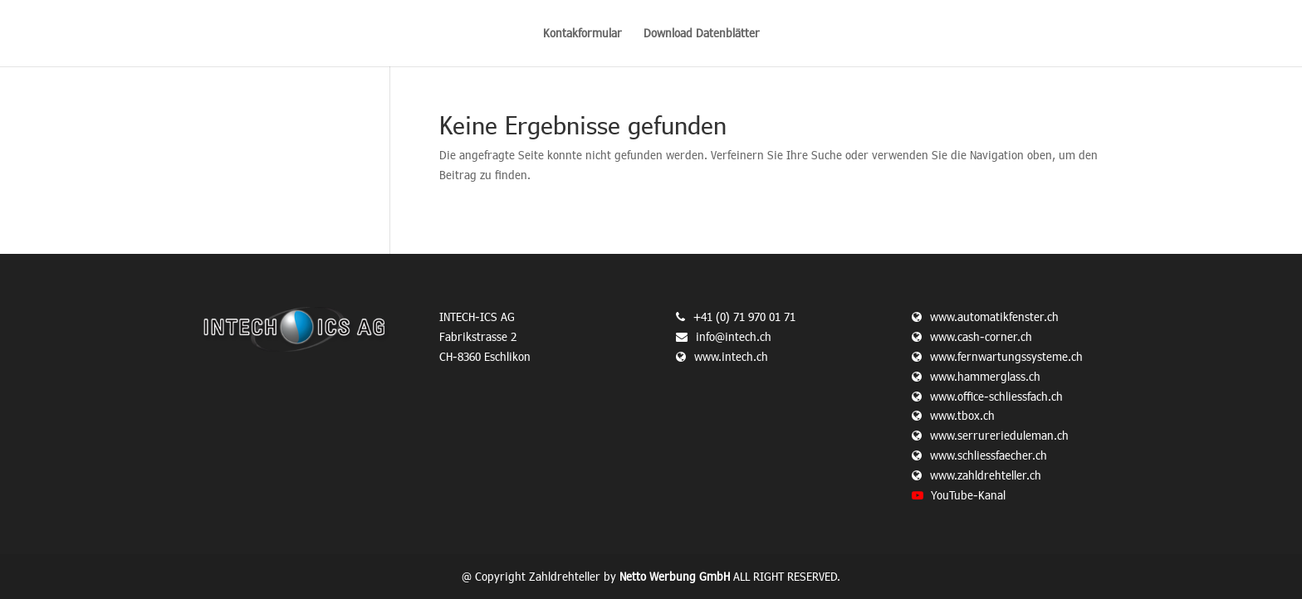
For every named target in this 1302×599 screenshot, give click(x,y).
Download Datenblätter (702, 33)
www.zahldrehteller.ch (985, 475)
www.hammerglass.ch (985, 376)
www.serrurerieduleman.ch (999, 435)
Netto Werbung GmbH (674, 576)
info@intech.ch (733, 336)
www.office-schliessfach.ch (996, 396)
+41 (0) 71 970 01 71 (744, 316)
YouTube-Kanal (968, 495)
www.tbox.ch (962, 415)
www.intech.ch (722, 356)
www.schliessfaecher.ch (988, 455)
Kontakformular (582, 33)
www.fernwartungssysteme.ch (1006, 356)
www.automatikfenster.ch (994, 316)
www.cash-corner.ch (981, 336)
